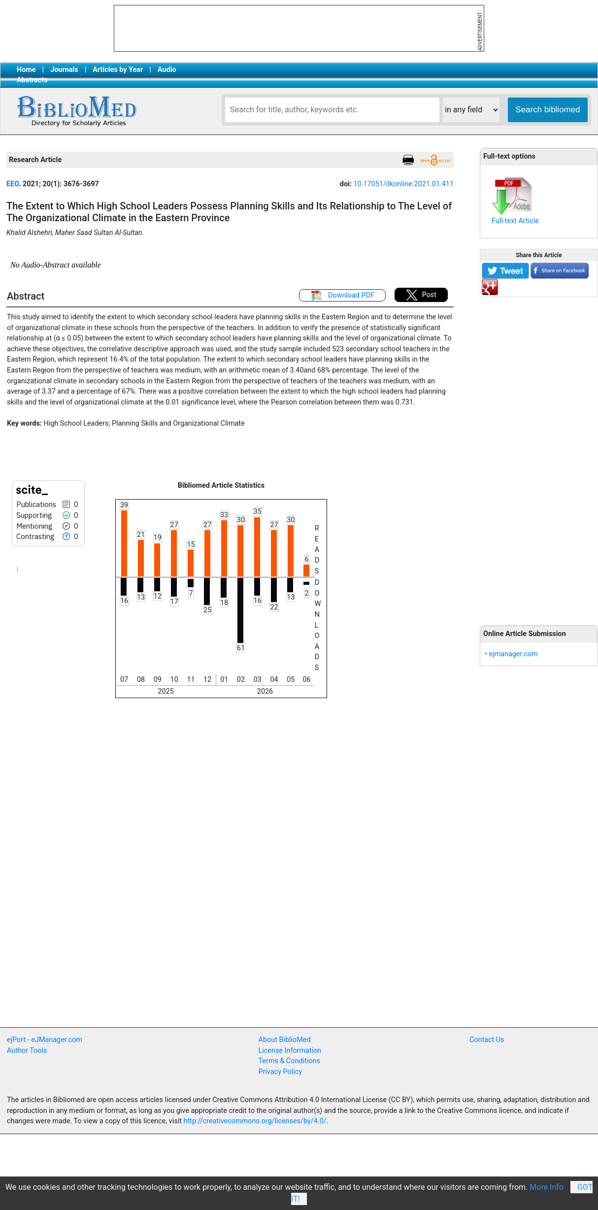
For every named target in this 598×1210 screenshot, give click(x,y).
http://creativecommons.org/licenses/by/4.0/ (255, 1121)
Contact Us (486, 1040)
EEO (12, 184)
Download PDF (342, 295)
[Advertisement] (539, 456)
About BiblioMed (285, 1040)
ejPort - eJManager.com (44, 1040)
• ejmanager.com (511, 654)
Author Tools (27, 1050)
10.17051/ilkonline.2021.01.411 (403, 184)
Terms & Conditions (289, 1061)
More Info (547, 1187)
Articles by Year (118, 70)
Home (26, 70)
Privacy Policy (280, 1072)
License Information (290, 1050)
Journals (64, 70)
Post (421, 295)
